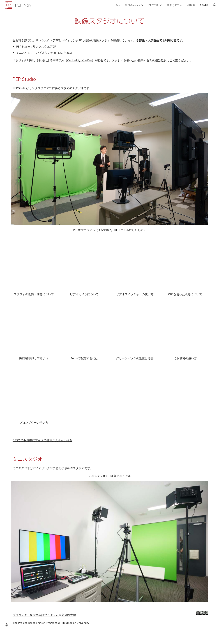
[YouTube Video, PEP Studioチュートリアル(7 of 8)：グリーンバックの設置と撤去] (135, 330)
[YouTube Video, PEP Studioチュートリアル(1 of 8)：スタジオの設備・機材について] (34, 266)
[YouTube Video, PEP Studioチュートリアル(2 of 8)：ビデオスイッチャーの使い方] (135, 266)
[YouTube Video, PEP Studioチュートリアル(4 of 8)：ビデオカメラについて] (84, 266)
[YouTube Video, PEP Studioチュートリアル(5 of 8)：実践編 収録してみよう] (34, 330)
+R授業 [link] (191, 5)
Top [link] (118, 5)
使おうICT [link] (173, 5)
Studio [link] (204, 5)
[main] (109, 21)
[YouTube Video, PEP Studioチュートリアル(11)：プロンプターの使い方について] (34, 394)
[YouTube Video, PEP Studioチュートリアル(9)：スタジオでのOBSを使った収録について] (185, 266)
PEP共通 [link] (153, 5)
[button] (214, 5)
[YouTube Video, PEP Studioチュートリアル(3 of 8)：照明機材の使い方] (185, 330)
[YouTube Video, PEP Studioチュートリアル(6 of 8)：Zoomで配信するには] (84, 330)
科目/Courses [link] (132, 5)
